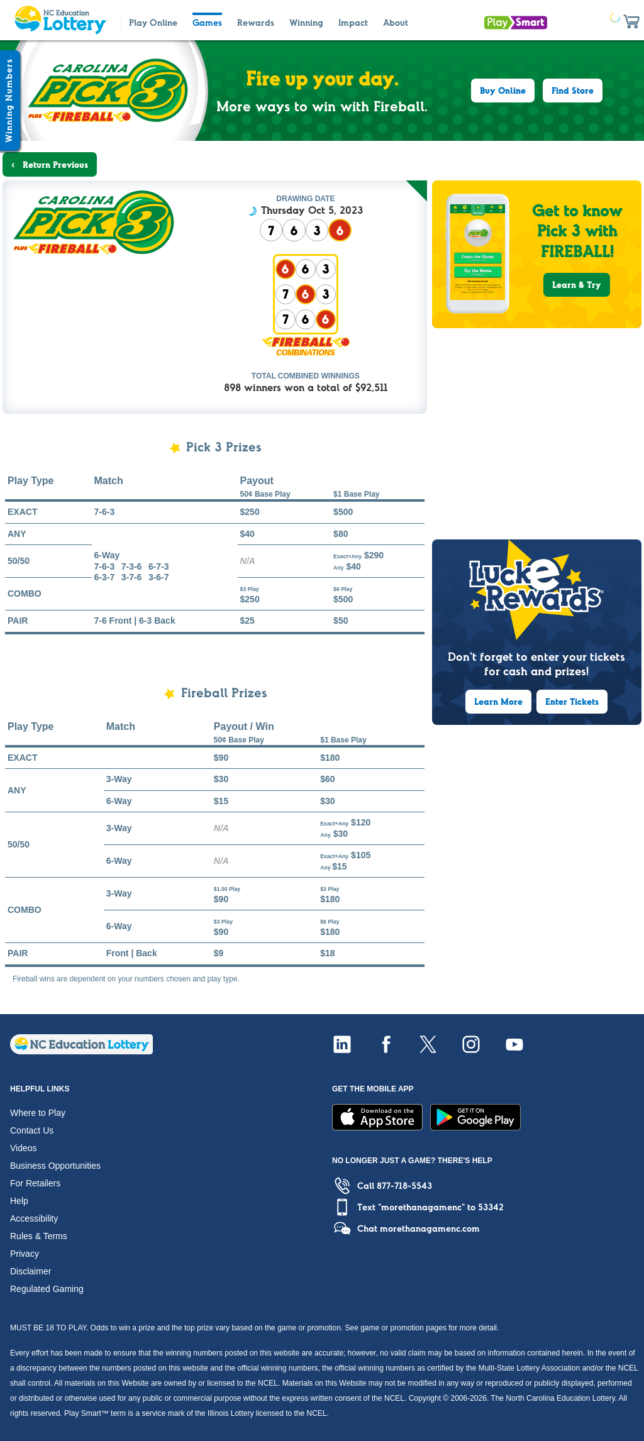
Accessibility (34, 1218)
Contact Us (31, 1130)
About (395, 22)
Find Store (573, 90)
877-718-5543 (404, 1185)
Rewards (255, 22)
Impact (353, 22)
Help (19, 1201)
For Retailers (35, 1183)
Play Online (153, 22)
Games (207, 22)
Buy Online (503, 90)
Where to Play (37, 1113)
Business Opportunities (55, 1166)
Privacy (24, 1254)
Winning (306, 22)
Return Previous (54, 164)
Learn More (498, 701)
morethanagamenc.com (430, 1228)
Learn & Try (576, 284)
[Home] (81, 1051)
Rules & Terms (38, 1236)
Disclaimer (30, 1271)
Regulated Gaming (47, 1289)
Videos (23, 1148)
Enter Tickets (572, 701)
